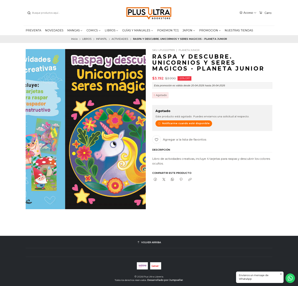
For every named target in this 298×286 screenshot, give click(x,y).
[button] (75, 30)
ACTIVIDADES (120, 39)
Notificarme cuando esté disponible (184, 123)
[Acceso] (248, 12)
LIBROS (87, 39)
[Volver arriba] (149, 242)
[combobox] (46, 13)
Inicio (74, 39)
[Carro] (265, 12)
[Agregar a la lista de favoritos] (179, 139)
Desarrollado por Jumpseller (165, 280)
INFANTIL (101, 39)
